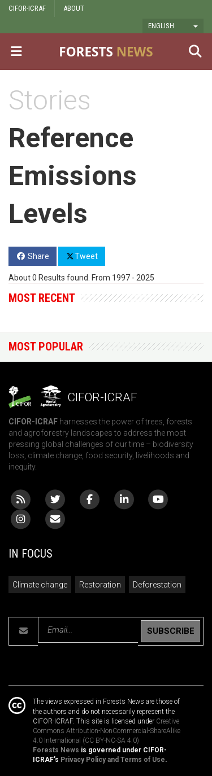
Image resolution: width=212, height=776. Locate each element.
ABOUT (73, 8)
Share (32, 256)
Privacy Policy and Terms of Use (112, 760)
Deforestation (157, 584)
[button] (173, 26)
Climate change (39, 584)
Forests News (56, 750)
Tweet (82, 256)
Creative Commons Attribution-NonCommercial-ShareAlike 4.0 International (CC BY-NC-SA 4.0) (106, 730)
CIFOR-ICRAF (27, 8)
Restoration (100, 584)
